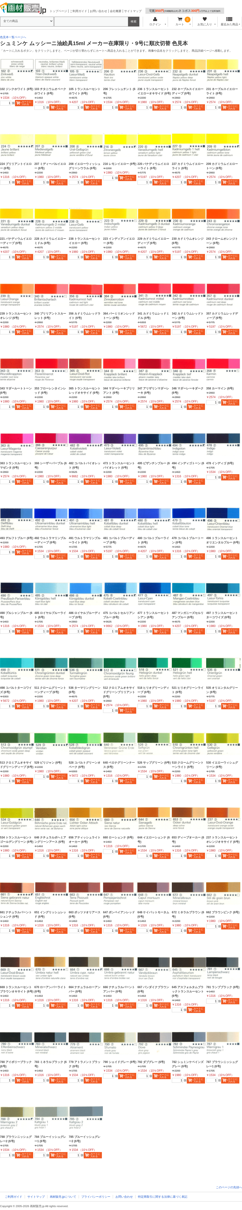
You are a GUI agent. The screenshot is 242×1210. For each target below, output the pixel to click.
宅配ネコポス (184, 11)
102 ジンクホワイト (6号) (16, 89)
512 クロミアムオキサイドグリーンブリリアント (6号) (119, 692)
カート (180, 21)
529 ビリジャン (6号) (48, 762)
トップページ (58, 11)
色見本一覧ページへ (13, 37)
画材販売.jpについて (63, 1196)
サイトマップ (133, 11)
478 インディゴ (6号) (220, 463)
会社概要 (115, 11)
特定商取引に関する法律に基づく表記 (162, 1196)
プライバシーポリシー (95, 1196)
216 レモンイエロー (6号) (119, 164)
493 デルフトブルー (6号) (16, 538)
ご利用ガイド (78, 11)
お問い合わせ (98, 11)
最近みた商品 (229, 21)
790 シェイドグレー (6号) (119, 1062)
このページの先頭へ (229, 1187)
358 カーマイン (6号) (220, 388)
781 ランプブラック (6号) (222, 987)
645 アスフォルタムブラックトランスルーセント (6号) (188, 991)
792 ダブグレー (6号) (151, 1062)
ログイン (155, 21)
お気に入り (204, 21)
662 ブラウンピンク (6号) (222, 912)
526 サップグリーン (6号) (154, 762)
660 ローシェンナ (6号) (118, 837)
